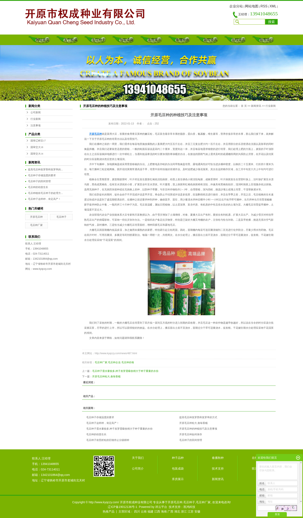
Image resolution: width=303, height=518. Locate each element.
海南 (164, 511)
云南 (144, 511)
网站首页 (42, 39)
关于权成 (70, 39)
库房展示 (154, 39)
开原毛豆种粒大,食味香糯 (106, 376)
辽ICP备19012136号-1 (122, 507)
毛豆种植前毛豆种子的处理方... (45, 193)
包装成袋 (126, 39)
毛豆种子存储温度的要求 (42, 175)
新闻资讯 (210, 39)
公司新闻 (36, 112)
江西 (157, 511)
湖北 (177, 511)
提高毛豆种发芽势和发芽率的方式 (198, 417)
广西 (170, 511)
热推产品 (108, 511)
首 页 (244, 105)
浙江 (184, 511)
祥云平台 (161, 507)
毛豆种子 (98, 39)
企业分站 (236, 6)
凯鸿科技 (189, 507)
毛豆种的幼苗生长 (38, 187)
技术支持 (218, 468)
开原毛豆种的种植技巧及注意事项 (198, 428)
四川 (137, 511)
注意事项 (36, 125)
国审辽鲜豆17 (38, 140)
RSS (263, 6)
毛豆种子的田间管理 (39, 181)
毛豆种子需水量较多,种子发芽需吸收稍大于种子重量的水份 (125, 371)
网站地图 (251, 6)
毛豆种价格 (127, 362)
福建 (150, 511)
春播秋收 (182, 39)
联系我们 (266, 39)
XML (273, 6)
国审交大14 (37, 153)
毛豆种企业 (114, 362)
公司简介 (138, 468)
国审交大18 (37, 147)
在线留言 (238, 39)
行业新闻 (36, 118)
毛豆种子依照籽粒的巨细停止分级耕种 (107, 440)
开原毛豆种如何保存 (190, 434)
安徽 (197, 511)
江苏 (191, 511)
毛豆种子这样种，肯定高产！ (44, 199)
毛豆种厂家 (36, 225)
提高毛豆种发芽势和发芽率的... (45, 169)
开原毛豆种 (36, 216)
